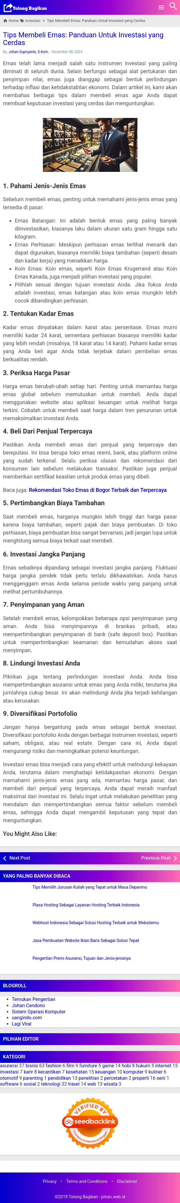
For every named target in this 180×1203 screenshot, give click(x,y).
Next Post (19, 858)
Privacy (50, 1181)
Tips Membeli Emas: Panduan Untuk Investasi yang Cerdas (83, 39)
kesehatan (76, 1072)
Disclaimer (127, 1181)
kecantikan (49, 1072)
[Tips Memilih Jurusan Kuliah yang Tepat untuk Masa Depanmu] (16, 892)
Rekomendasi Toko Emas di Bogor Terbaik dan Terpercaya (98, 490)
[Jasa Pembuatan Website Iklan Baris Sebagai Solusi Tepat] (16, 945)
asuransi (9, 1065)
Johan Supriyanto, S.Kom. (29, 52)
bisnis (32, 1065)
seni (161, 1078)
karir (28, 1072)
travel (74, 1084)
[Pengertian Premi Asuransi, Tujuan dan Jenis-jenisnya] (16, 963)
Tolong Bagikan (83, 1196)
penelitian (89, 1078)
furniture (88, 1065)
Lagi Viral (21, 1024)
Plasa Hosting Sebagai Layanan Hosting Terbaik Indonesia (86, 905)
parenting (33, 1078)
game (108, 1065)
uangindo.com (27, 1017)
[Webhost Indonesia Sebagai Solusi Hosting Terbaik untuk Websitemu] (16, 928)
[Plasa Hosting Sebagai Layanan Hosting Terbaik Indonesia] (16, 910)
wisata (111, 1084)
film (70, 1065)
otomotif (9, 1078)
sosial (30, 1084)
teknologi (51, 1084)
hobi (126, 1065)
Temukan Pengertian (33, 999)
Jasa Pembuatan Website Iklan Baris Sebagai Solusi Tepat (86, 940)
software (9, 1084)
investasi (9, 1072)
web (91, 1084)
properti (140, 1078)
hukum (143, 1065)
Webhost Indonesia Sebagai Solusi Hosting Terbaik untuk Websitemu (96, 923)
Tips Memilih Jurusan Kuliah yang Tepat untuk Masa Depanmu (90, 887)
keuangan (105, 1072)
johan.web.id (113, 1196)
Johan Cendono (28, 1005)
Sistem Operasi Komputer (39, 1012)
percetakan (115, 1078)
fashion (53, 1065)
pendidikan (59, 1078)
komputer (133, 1072)
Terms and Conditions (87, 1181)
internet (163, 1065)
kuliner (155, 1072)
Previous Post (156, 858)
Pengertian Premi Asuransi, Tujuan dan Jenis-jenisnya (82, 958)
